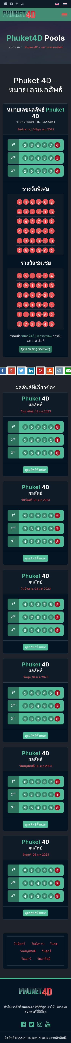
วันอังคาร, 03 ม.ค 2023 (36, 588)
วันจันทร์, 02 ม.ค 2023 (35, 500)
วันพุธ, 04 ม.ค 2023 (35, 677)
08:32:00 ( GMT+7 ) (35, 349)
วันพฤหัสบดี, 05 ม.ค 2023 (35, 766)
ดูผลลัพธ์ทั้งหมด (35, 469)
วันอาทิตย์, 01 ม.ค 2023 (35, 411)
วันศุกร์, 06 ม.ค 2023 (35, 854)
